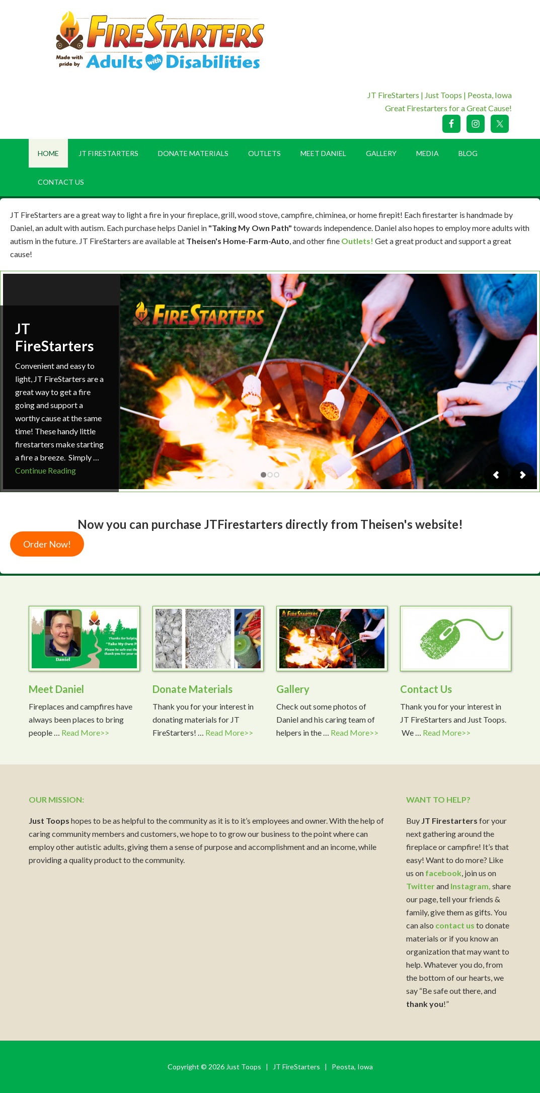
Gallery (293, 689)
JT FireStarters (54, 337)
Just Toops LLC (167, 40)
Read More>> (85, 732)
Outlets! (357, 241)
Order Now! (47, 544)
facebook (443, 873)
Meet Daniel (56, 689)
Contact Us (426, 689)
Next (522, 474)
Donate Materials (192, 689)
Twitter (420, 886)
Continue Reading (45, 470)
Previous (496, 474)
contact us (455, 925)
